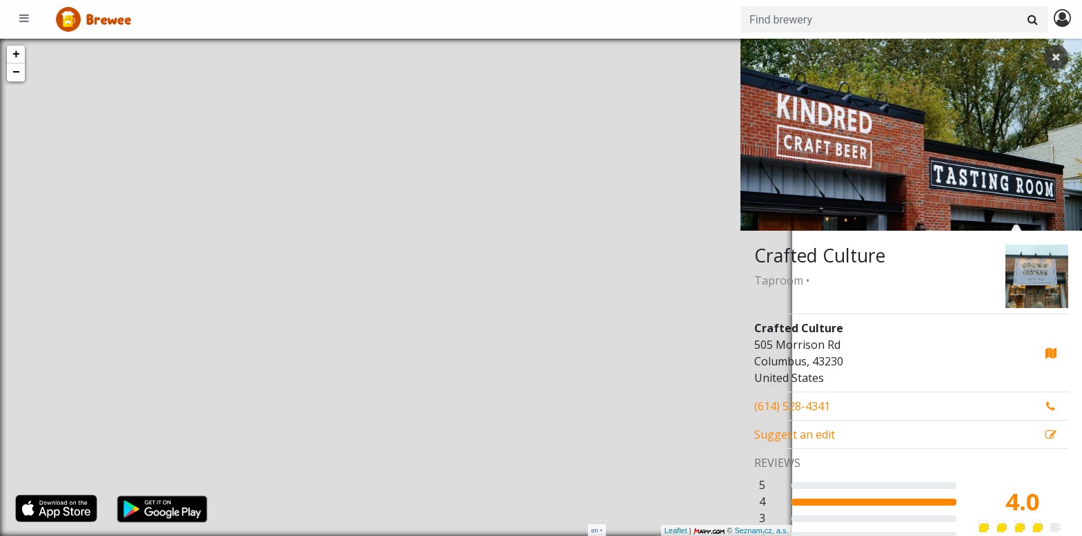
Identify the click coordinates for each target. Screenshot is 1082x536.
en (594, 530)
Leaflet (624, 530)
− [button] (16, 72)
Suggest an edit (794, 434)
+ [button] (16, 54)
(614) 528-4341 (792, 406)
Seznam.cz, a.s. (710, 530)
